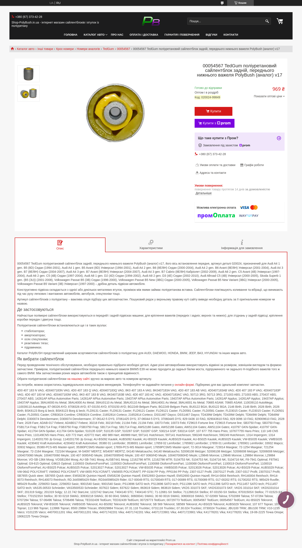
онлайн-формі (184, 384)
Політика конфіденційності (212, 544)
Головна (70, 34)
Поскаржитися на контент (180, 544)
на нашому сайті (78, 378)
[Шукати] (267, 21)
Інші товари (45, 49)
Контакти (231, 34)
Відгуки (211, 34)
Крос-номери (65, 49)
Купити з (217, 123)
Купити (215, 111)
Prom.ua (170, 540)
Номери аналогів (88, 49)
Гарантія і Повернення (181, 34)
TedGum (108, 49)
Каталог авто (94, 34)
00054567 (123, 49)
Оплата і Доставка (144, 34)
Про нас (117, 34)
